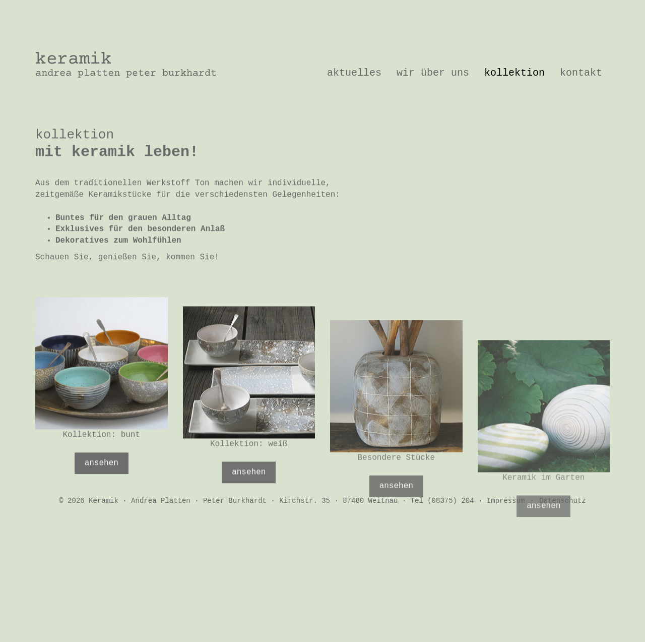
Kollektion (514, 73)
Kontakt (581, 73)
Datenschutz (562, 501)
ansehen (101, 478)
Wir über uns (433, 73)
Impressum (506, 501)
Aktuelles (354, 73)
